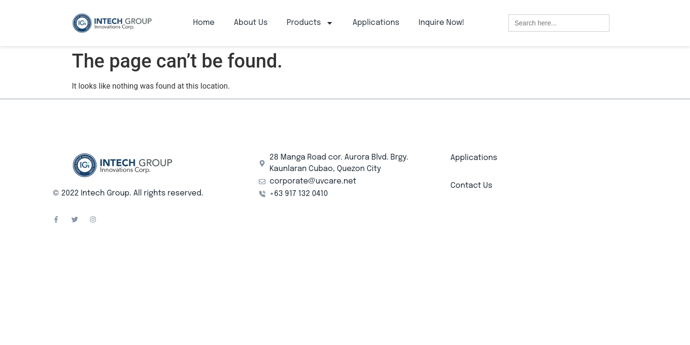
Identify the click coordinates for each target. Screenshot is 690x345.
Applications (376, 23)
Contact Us (471, 186)
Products (310, 23)
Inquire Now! (441, 23)
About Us (250, 23)
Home (204, 23)
